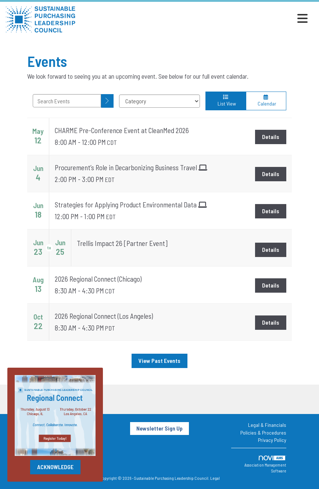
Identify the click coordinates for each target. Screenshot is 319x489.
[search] (107, 101)
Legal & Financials (267, 425)
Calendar (266, 100)
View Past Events (159, 360)
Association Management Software (265, 464)
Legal (215, 478)
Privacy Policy (272, 440)
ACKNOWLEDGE (55, 466)
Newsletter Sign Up (159, 428)
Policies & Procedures (263, 432)
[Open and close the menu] (193, 18)
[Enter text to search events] (67, 100)
